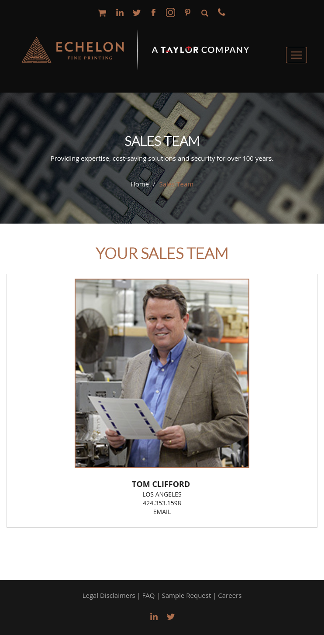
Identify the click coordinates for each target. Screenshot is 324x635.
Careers (229, 595)
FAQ (148, 595)
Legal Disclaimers (109, 595)
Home (140, 183)
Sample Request (186, 595)
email (162, 511)
